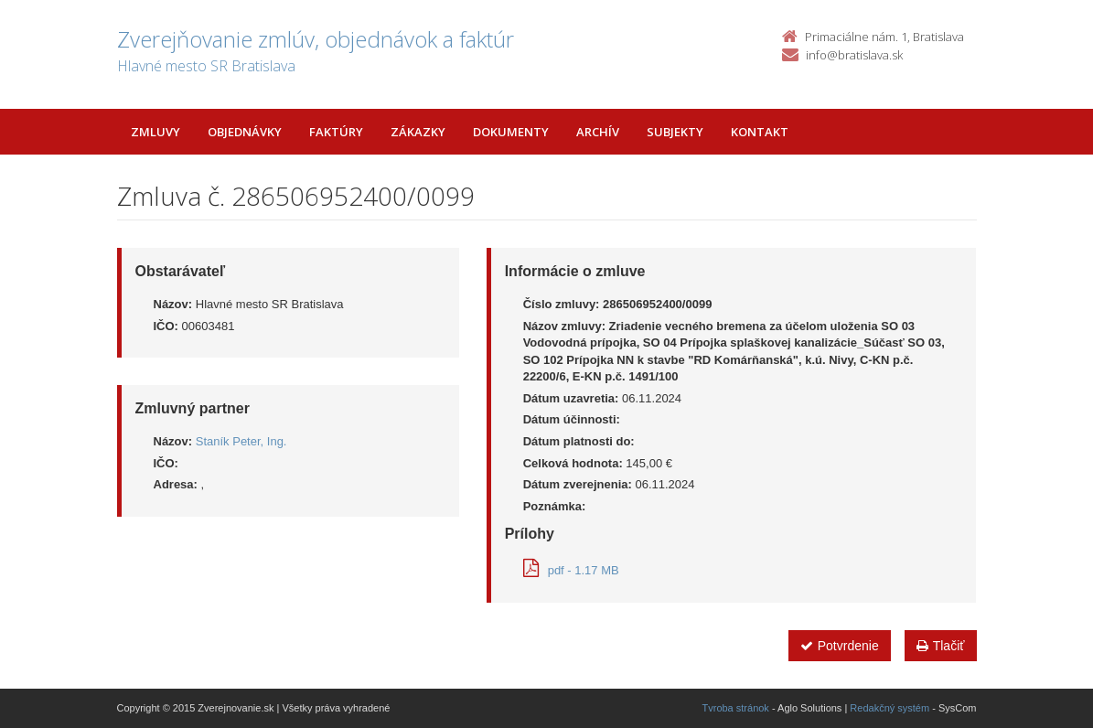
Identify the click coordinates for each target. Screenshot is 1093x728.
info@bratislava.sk (854, 55)
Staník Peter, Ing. (241, 441)
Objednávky (245, 131)
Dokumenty (511, 131)
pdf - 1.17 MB (571, 570)
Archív (597, 131)
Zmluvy (155, 131)
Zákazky (418, 131)
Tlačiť (940, 645)
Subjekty (675, 131)
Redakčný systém (889, 707)
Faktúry (336, 131)
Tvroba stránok (735, 707)
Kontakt (759, 131)
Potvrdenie (839, 645)
